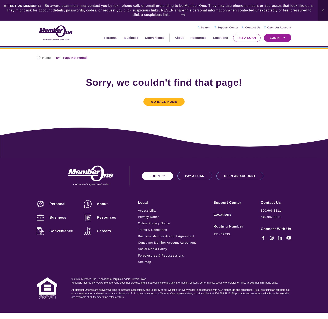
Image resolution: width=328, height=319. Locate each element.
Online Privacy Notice (154, 223)
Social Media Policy (152, 249)
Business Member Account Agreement (166, 236)
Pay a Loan (247, 37)
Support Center (227, 203)
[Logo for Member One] (56, 33)
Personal (111, 37)
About (179, 37)
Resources (198, 37)
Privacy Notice (148, 217)
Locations (220, 37)
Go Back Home (164, 101)
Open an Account (240, 176)
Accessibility (147, 210)
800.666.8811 (271, 210)
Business (131, 37)
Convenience (155, 37)
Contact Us (271, 203)
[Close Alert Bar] (323, 10)
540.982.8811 (271, 217)
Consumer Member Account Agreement (167, 242)
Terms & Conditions (152, 230)
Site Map (144, 262)
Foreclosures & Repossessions (161, 255)
